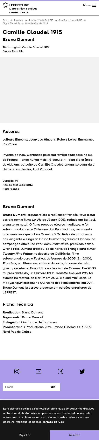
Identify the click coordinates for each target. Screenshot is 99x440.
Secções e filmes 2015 (70, 20)
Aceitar (74, 435)
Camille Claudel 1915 (36, 23)
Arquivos (18, 20)
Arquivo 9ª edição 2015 (41, 20)
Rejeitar (25, 435)
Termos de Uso (53, 422)
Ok (53, 387)
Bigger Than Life (11, 23)
